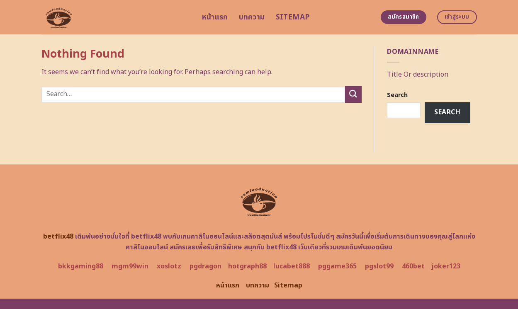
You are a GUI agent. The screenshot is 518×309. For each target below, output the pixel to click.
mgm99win (130, 266)
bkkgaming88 (80, 266)
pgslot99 (379, 266)
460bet (413, 266)
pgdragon (205, 266)
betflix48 (58, 236)
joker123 (445, 266)
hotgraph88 (247, 266)
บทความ (252, 17)
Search (397, 95)
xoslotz (169, 266)
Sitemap (292, 17)
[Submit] (353, 94)
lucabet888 (291, 266)
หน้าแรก (215, 17)
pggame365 (337, 266)
